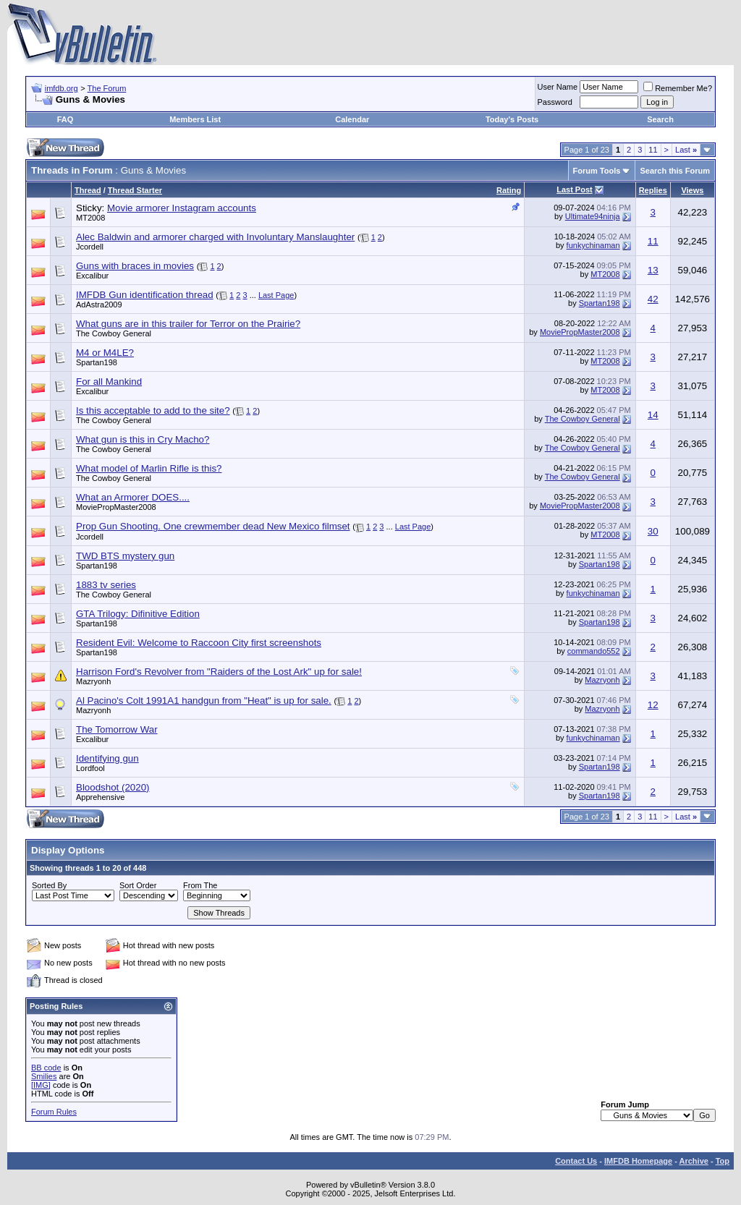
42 (653, 299)
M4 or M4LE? (105, 352)
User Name (558, 86)
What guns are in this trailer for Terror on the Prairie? (188, 323)
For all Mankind (109, 381)
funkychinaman (593, 245)
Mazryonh (93, 681)
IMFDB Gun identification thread (144, 294)
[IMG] (41, 1085)
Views (692, 190)
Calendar (352, 119)
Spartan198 (599, 303)
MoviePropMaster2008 (580, 332)
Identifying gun (107, 758)
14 (653, 414)
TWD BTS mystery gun (125, 555)
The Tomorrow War (117, 729)
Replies (653, 190)
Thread (88, 190)
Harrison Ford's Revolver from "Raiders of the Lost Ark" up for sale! (219, 671)
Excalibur (92, 275)
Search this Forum (675, 170)
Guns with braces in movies (135, 265)
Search (660, 119)
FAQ (65, 119)
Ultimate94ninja (592, 216)
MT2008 (90, 217)
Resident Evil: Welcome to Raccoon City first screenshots (198, 642)
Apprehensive (100, 797)
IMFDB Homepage (638, 1161)
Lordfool (90, 768)
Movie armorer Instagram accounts (181, 208)
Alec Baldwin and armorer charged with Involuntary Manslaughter (215, 236)
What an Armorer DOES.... (133, 497)
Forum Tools (597, 170)
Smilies (43, 1076)
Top (722, 1161)
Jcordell (89, 246)
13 (653, 270)
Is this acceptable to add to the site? (153, 410)
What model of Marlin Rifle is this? (148, 468)
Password (555, 102)
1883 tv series (106, 584)
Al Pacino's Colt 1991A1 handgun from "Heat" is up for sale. (203, 700)
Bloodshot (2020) (113, 787)
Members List (195, 119)
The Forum (107, 88)
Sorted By (49, 885)
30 (653, 531)
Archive (693, 1161)
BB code (46, 1067)
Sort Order (137, 885)
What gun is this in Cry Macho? (142, 439)
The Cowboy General (113, 333)
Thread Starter (135, 190)
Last (686, 149)
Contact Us (576, 1161)
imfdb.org (61, 88)
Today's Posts (512, 119)
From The (200, 885)
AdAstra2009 (99, 304)
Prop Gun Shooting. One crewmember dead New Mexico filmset (213, 526)
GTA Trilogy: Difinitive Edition (138, 613)
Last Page (276, 295)
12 (653, 704)
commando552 (593, 651)
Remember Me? (677, 88)
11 (652, 149)
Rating (508, 190)
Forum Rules (54, 1111)
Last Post (574, 189)
